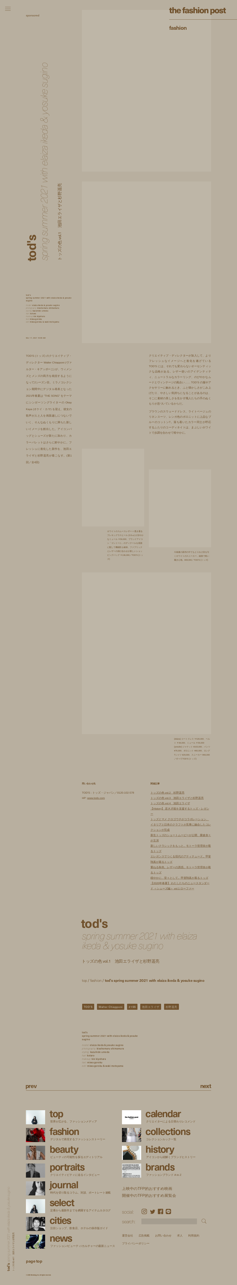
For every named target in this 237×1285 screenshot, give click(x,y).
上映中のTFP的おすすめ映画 (147, 1188)
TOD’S (88, 1007)
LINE (168, 1211)
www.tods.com (96, 798)
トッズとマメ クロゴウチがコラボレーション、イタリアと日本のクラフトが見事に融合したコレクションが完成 (180, 825)
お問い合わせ (163, 1235)
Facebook (160, 1211)
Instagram (144, 1211)
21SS (132, 1007)
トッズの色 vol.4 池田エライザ (170, 803)
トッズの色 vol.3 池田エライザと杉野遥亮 (177, 798)
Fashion (178, 27)
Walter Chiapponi (111, 1007)
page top (34, 1261)
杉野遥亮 (171, 1007)
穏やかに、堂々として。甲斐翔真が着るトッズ (179, 877)
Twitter (152, 1211)
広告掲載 (144, 1235)
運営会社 (127, 1235)
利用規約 (193, 1235)
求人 (180, 1235)
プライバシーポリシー (136, 1243)
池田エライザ (150, 1007)
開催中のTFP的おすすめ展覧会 (149, 1195)
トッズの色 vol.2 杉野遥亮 (167, 792)
